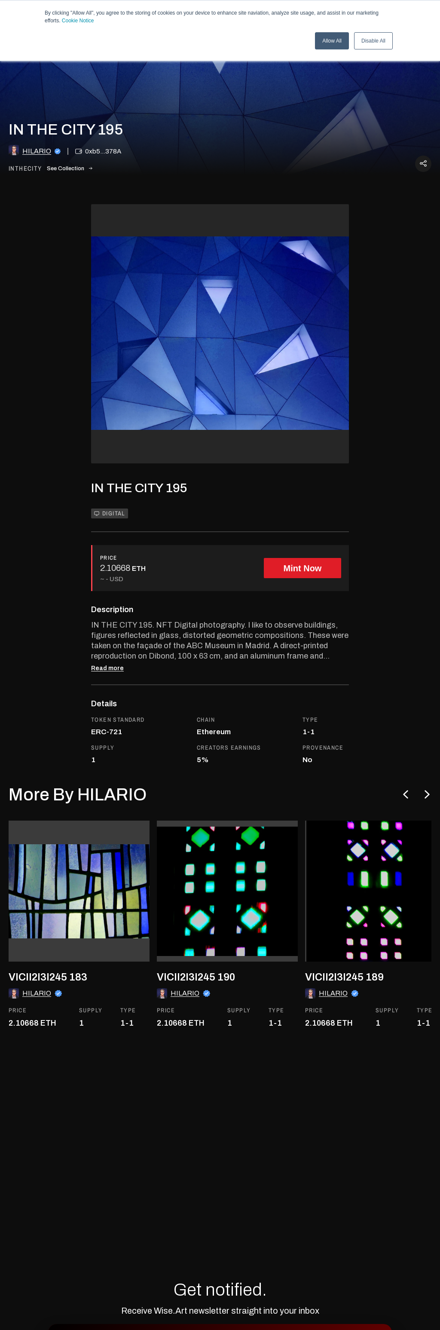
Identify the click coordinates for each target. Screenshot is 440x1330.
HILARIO (36, 151)
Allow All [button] (332, 41)
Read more (107, 668)
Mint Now (303, 568)
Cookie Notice (78, 21)
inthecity (25, 168)
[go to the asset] (79, 891)
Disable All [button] (373, 41)
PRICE (108, 557)
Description (112, 609)
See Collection (69, 168)
